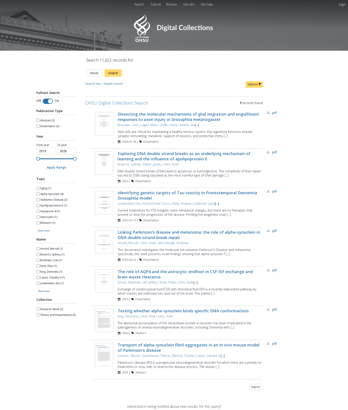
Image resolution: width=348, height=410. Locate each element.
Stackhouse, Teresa (156, 356)
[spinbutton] (46, 151)
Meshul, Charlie (183, 356)
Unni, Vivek (171, 164)
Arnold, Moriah (128, 243)
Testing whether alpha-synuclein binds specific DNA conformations (183, 310)
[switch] (48, 101)
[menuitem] (156, 4)
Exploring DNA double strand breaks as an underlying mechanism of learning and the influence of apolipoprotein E (184, 156)
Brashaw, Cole (128, 125)
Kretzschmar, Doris (156, 203)
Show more (44, 230)
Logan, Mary (148, 125)
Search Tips (93, 83)
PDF (274, 113)
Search (113, 73)
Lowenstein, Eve (129, 203)
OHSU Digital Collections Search (116, 103)
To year (62, 145)
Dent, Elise (148, 316)
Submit (156, 4)
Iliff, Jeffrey (150, 282)
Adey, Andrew (181, 203)
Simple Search (113, 83)
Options (254, 84)
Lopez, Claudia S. (208, 356)
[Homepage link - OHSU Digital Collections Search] (174, 41)
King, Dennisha (128, 316)
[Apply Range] (56, 167)
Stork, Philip (167, 282)
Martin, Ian (187, 125)
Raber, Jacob (152, 164)
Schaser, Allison (129, 356)
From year (42, 145)
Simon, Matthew (129, 282)
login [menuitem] (342, 4)
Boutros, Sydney (129, 164)
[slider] (38, 159)
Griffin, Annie (169, 125)
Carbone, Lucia (204, 203)
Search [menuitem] (139, 4)
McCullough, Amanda (173, 243)
